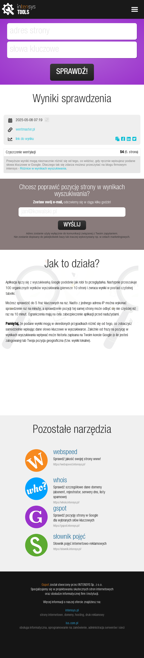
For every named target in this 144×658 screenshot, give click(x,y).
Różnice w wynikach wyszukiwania (43, 168)
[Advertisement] (72, 389)
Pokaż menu (134, 9)
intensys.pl (72, 610)
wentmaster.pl (25, 130)
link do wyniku (25, 139)
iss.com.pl (72, 623)
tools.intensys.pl (19, 9)
